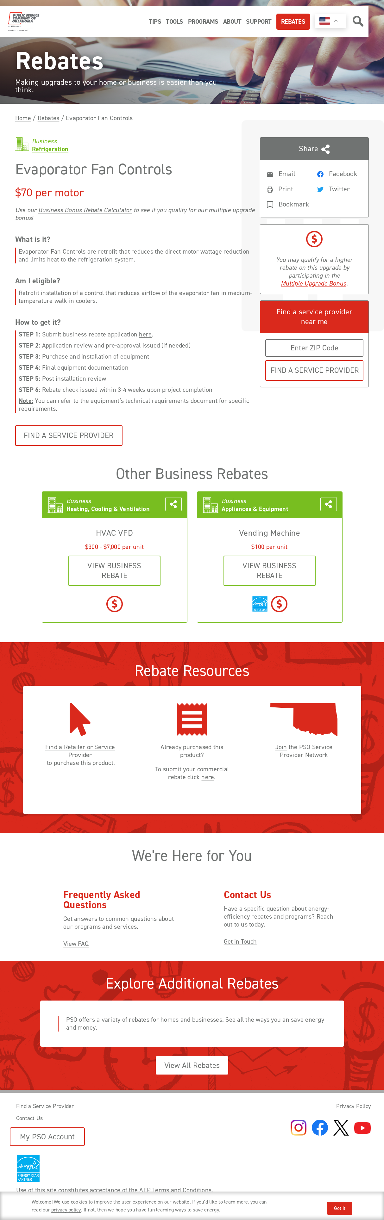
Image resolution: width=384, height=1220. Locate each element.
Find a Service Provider (69, 435)
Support (259, 21)
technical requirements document (171, 401)
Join (281, 747)
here (145, 334)
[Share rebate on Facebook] (337, 173)
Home (23, 118)
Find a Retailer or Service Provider (80, 751)
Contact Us (29, 1118)
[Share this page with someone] (314, 177)
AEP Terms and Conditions (175, 1190)
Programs (203, 21)
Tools (174, 21)
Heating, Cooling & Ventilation (108, 509)
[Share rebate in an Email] (286, 173)
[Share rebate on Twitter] (337, 188)
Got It (339, 1208)
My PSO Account (47, 1136)
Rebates (293, 21)
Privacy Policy (353, 1106)
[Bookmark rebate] (286, 204)
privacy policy (66, 1209)
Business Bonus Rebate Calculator (85, 210)
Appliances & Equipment (255, 509)
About (232, 21)
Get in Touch (240, 941)
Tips (155, 21)
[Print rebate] (286, 188)
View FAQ (76, 943)
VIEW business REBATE (114, 571)
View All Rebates (192, 1065)
